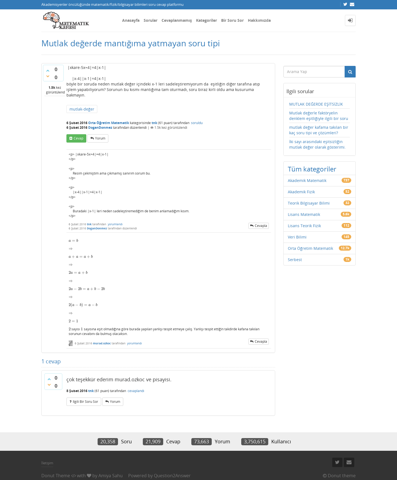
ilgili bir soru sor (85, 401)
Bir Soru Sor (232, 20)
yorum (100, 138)
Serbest (295, 259)
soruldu (197, 122)
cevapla (261, 225)
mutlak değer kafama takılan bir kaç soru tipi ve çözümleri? (318, 130)
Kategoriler (206, 20)
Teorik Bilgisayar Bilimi (309, 203)
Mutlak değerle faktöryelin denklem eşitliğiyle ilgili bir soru (318, 115)
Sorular (150, 20)
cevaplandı (136, 390)
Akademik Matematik (307, 180)
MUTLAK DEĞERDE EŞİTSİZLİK (316, 104)
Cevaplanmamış (177, 20)
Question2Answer (172, 476)
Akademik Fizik (301, 191)
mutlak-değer (81, 109)
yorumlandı (115, 224)
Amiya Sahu (110, 476)
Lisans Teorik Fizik (304, 225)
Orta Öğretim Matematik (108, 122)
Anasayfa (131, 20)
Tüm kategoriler (312, 168)
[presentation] (73, 240)
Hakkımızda (259, 20)
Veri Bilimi (297, 237)
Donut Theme (55, 476)
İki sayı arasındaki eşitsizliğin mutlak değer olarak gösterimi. (317, 144)
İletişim (47, 462)
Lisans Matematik (304, 214)
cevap (78, 138)
